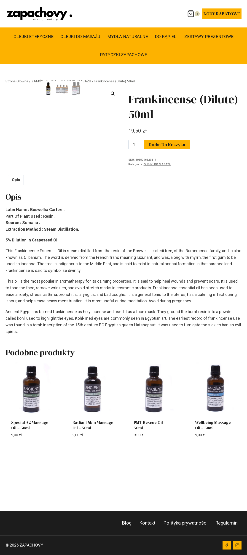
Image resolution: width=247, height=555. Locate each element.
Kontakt (147, 523)
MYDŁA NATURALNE (127, 36)
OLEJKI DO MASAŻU (80, 36)
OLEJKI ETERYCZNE (33, 36)
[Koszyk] (193, 13)
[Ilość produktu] (135, 144)
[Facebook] (227, 545)
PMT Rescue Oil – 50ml (150, 468)
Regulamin (226, 523)
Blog (127, 523)
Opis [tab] (16, 224)
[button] (113, 93)
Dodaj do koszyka (167, 144)
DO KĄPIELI (166, 36)
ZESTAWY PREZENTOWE (209, 36)
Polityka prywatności (185, 523)
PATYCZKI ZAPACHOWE (123, 54)
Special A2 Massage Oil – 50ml (29, 468)
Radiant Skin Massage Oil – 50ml (92, 468)
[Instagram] (237, 545)
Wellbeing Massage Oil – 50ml (213, 468)
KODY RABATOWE (222, 14)
